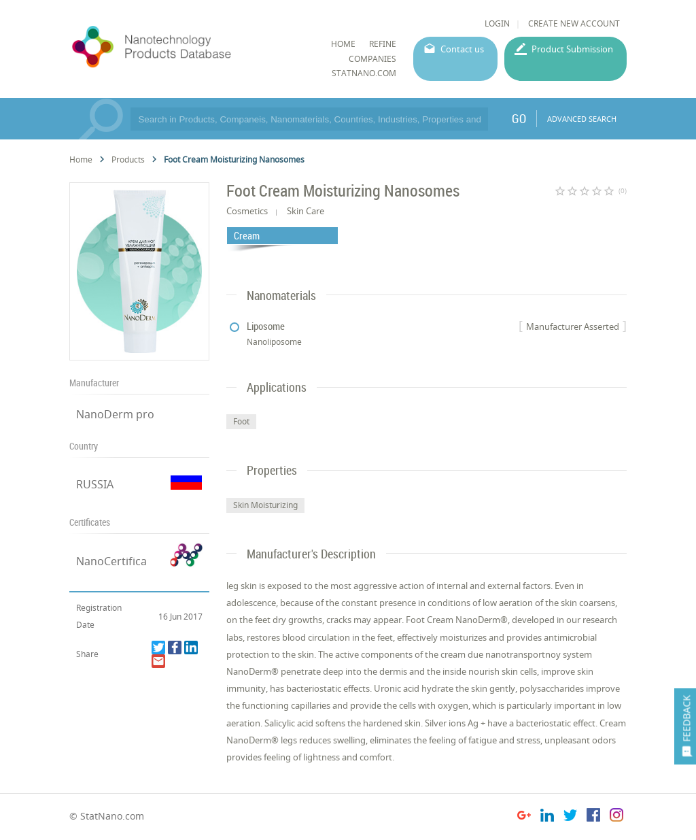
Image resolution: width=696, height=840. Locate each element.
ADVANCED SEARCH (581, 119)
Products (128, 159)
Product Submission (572, 49)
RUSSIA (95, 484)
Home (80, 159)
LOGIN (497, 23)
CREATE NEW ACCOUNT (574, 23)
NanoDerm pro (115, 414)
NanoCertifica (111, 561)
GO (519, 118)
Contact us (462, 49)
